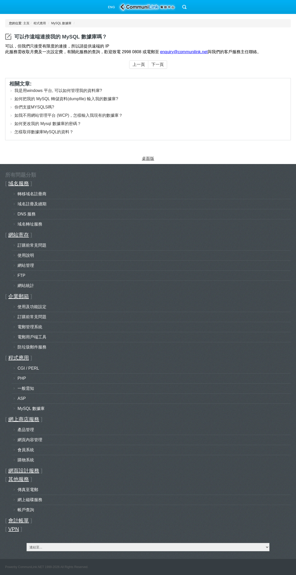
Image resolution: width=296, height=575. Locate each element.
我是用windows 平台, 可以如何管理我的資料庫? (58, 90)
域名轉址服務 (30, 224)
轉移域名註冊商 (32, 194)
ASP (22, 398)
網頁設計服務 (23, 470)
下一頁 (157, 64)
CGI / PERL (28, 368)
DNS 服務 (27, 214)
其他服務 (18, 479)
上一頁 (139, 64)
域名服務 (18, 183)
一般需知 (26, 388)
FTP (21, 275)
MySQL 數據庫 (61, 23)
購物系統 (26, 460)
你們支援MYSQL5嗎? (34, 107)
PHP (22, 378)
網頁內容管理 (30, 440)
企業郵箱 (18, 296)
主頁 (26, 23)
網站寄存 (18, 235)
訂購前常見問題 (32, 245)
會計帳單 (18, 520)
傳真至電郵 (28, 489)
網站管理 (26, 265)
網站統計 (26, 285)
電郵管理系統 (30, 327)
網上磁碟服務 (30, 500)
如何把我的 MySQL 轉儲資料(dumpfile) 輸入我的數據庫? (66, 99)
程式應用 (40, 23)
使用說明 (26, 255)
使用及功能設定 (32, 307)
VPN (13, 529)
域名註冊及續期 (32, 204)
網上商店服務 (23, 419)
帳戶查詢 (26, 510)
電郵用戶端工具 (32, 337)
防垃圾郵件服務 (32, 347)
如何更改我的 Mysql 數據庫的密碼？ (47, 123)
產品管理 (26, 430)
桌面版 (148, 158)
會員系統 (26, 450)
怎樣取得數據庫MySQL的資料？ (43, 132)
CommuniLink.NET (31, 567)
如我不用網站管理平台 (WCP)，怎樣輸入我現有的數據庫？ (68, 115)
